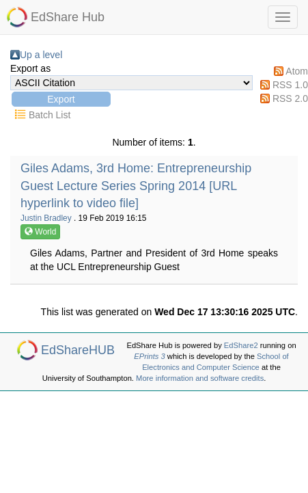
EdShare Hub (67, 17)
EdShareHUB (78, 350)
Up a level (41, 54)
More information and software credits (200, 378)
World (40, 232)
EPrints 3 (149, 356)
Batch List (49, 114)
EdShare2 (241, 345)
